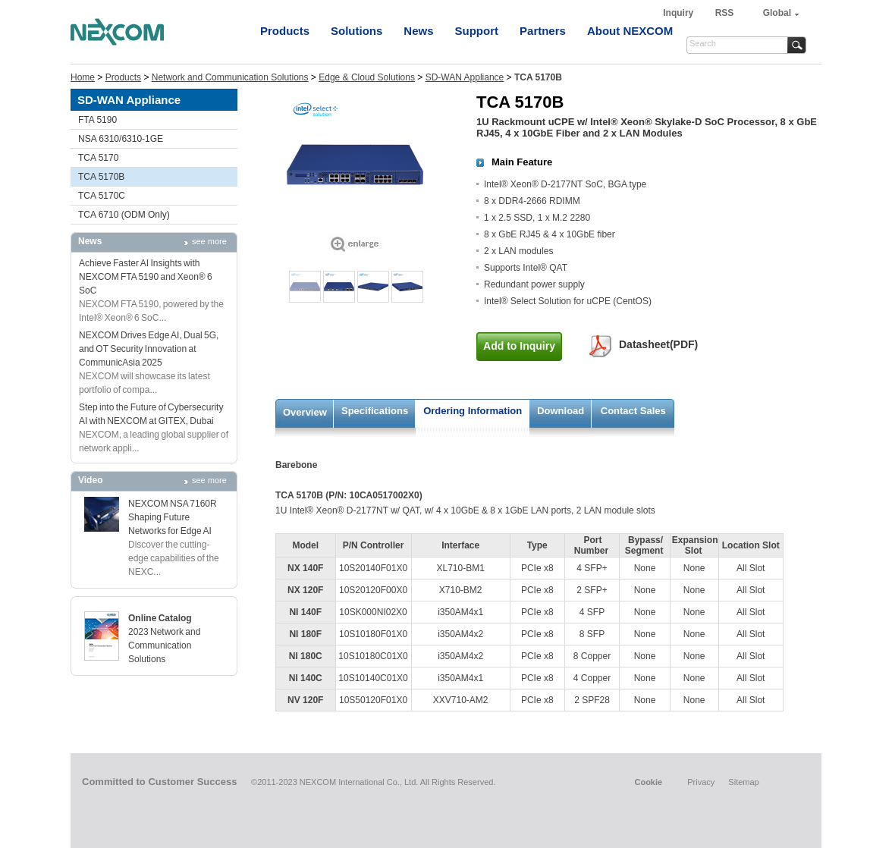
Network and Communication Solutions (230, 77)
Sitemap (743, 782)
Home (83, 77)
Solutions (356, 30)
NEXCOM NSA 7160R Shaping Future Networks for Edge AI (172, 517)
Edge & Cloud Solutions (367, 77)
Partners (543, 30)
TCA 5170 (98, 157)
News (418, 30)
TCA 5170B (101, 176)
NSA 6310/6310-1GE (120, 138)
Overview (305, 412)
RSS (724, 13)
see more (209, 241)
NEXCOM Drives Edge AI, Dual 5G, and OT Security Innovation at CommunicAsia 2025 (148, 349)
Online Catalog (160, 618)
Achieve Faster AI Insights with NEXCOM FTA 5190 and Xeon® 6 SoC (145, 277)
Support (477, 30)
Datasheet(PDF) (658, 344)
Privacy (701, 782)
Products (284, 30)
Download (560, 410)
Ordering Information (472, 410)
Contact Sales (633, 410)
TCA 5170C (101, 195)
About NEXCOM (630, 30)
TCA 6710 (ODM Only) (124, 214)
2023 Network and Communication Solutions (164, 645)
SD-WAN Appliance (465, 77)
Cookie (648, 782)
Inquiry (679, 13)
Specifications (374, 410)
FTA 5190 (97, 120)
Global (777, 13)
